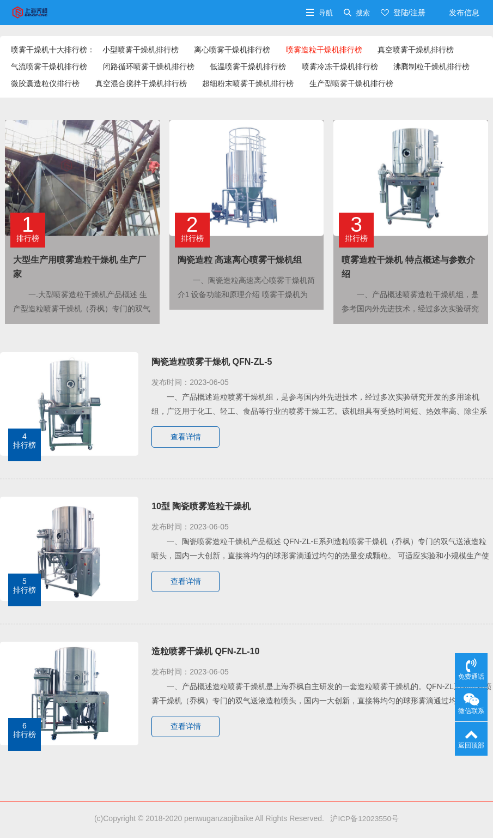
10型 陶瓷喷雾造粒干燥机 (201, 506)
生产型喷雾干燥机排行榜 (351, 83)
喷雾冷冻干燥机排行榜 (340, 66)
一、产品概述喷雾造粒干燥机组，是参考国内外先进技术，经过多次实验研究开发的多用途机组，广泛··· (410, 308)
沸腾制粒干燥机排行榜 (431, 66)
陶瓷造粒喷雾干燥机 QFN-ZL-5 (211, 361)
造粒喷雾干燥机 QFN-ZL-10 (205, 651)
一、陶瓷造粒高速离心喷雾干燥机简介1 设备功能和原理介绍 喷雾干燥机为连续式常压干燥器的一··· (246, 294)
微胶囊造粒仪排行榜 (45, 83)
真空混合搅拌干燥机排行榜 (141, 83)
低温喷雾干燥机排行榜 (248, 66)
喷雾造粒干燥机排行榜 (324, 49)
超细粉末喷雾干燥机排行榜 (248, 83)
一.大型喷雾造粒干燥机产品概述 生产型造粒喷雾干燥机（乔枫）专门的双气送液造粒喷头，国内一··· (81, 308)
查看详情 (186, 437)
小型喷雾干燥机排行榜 (140, 49)
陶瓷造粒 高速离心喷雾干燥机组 (240, 259)
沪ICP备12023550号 (362, 818)
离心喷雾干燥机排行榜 (232, 49)
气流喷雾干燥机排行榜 (49, 66)
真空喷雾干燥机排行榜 (416, 49)
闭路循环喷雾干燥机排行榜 (148, 66)
